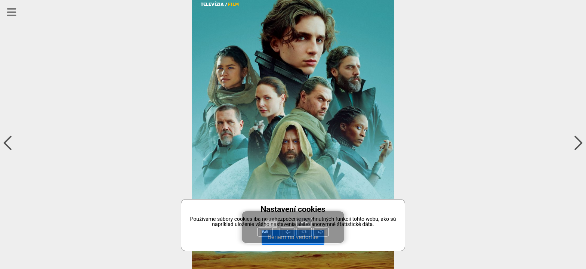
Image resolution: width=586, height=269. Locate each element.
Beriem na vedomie (293, 237)
